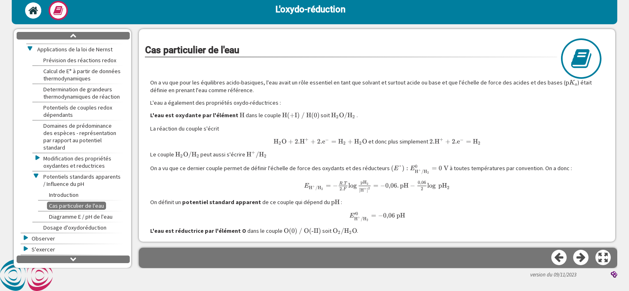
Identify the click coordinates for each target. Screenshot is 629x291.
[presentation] (571, 82)
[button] (603, 258)
